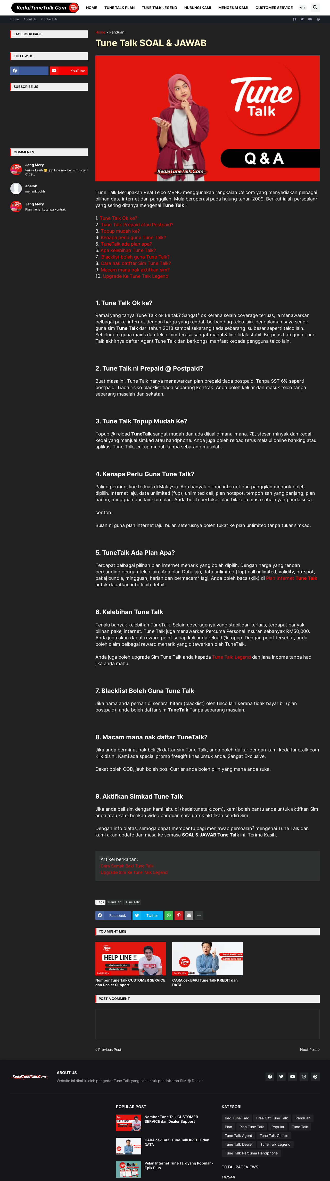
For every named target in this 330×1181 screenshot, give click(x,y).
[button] (302, 7)
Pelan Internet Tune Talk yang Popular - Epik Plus (179, 1165)
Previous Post (109, 1049)
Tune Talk (133, 902)
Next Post (308, 1049)
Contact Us (49, 19)
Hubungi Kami (197, 7)
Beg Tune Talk (237, 1118)
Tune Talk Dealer (239, 1144)
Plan (228, 1127)
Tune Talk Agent (238, 1135)
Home (91, 7)
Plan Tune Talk (252, 1127)
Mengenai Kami (233, 7)
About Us (30, 19)
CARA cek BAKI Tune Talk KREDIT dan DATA (205, 982)
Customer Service (274, 7)
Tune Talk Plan (119, 7)
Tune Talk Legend (159, 7)
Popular (277, 1127)
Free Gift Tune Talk (272, 1118)
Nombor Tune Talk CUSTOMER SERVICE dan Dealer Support (130, 982)
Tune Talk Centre (274, 1135)
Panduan (116, 32)
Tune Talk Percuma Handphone (251, 1153)
